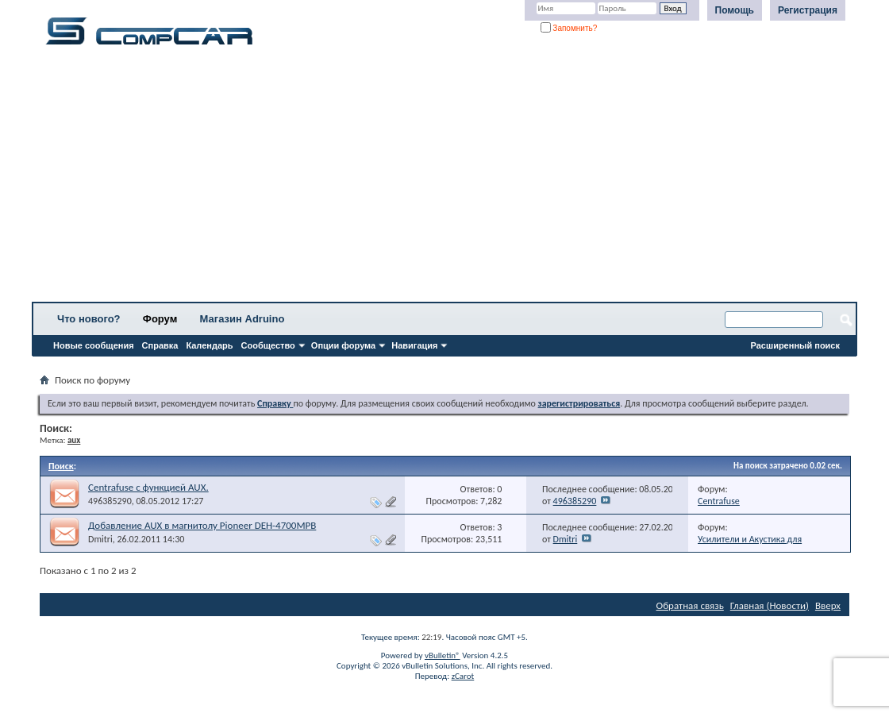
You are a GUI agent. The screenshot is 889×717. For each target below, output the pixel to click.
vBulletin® (442, 655)
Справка (160, 345)
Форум (160, 319)
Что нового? (89, 319)
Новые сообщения (93, 345)
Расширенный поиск (795, 345)
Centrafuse (719, 501)
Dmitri (100, 539)
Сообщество (268, 345)
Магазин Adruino (242, 319)
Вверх (828, 605)
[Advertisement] (444, 178)
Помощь (734, 10)
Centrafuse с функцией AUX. (148, 487)
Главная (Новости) (769, 605)
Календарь (209, 345)
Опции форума (343, 345)
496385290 (110, 501)
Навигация (414, 345)
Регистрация (807, 10)
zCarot (463, 676)
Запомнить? (569, 28)
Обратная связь (690, 605)
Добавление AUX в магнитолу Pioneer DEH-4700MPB (202, 525)
